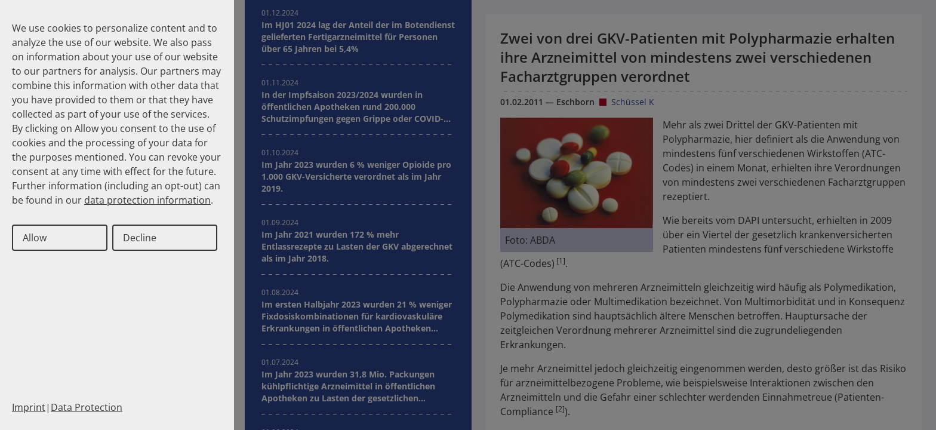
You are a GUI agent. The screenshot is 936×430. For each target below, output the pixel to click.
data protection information (147, 200)
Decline (139, 237)
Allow (35, 237)
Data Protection (86, 407)
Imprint (28, 407)
